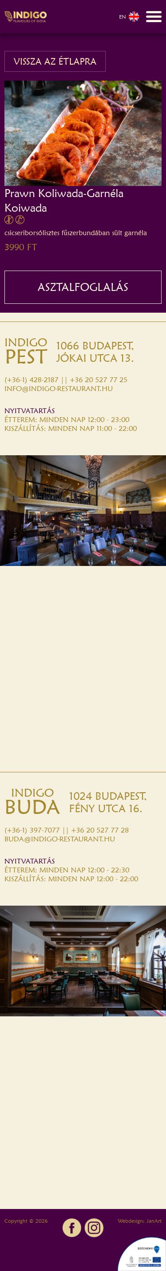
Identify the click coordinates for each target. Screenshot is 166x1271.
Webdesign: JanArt (140, 1221)
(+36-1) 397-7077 (32, 830)
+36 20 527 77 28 (100, 830)
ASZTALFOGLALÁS (83, 287)
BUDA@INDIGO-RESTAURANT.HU (59, 839)
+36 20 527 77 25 (98, 380)
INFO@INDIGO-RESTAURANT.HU (58, 388)
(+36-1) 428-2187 (31, 380)
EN (129, 16)
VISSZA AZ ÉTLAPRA (55, 61)
